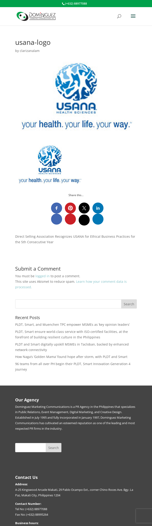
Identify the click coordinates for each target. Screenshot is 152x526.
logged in (42, 276)
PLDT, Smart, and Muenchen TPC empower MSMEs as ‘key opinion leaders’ (73, 324)
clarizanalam (30, 51)
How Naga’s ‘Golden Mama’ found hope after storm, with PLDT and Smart (71, 356)
